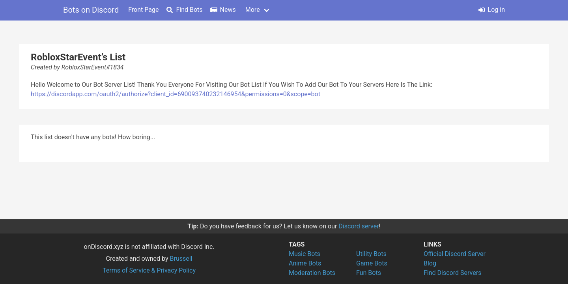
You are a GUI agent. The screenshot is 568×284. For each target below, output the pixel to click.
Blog (430, 263)
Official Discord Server (455, 254)
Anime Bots (305, 263)
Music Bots (304, 254)
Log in (491, 9)
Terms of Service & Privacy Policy (149, 270)
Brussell (181, 258)
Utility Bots (371, 254)
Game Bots (371, 263)
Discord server (358, 226)
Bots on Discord (91, 10)
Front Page (143, 9)
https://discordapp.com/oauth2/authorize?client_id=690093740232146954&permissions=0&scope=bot (175, 94)
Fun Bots (368, 273)
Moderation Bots (312, 273)
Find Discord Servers (452, 273)
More (252, 9)
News (223, 9)
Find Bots (184, 9)
